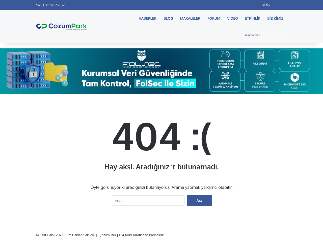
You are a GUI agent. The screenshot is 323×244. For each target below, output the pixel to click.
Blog (168, 18)
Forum (213, 18)
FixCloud (125, 235)
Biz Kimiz (275, 18)
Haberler (147, 18)
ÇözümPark (107, 235)
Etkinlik (252, 18)
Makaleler (190, 18)
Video (232, 18)
